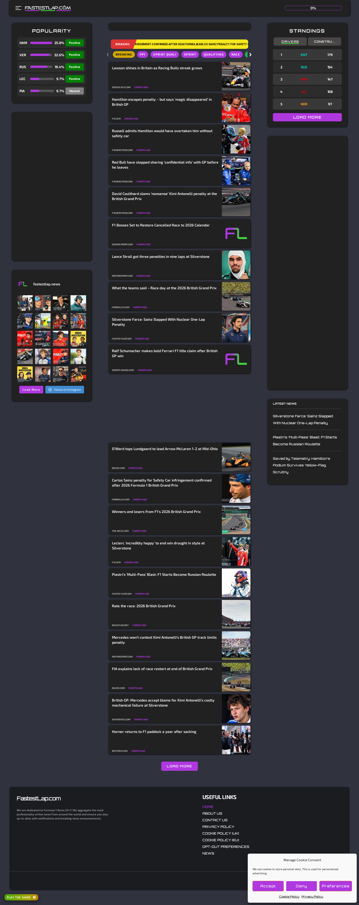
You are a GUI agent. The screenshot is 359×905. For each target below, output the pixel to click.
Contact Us (215, 820)
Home (207, 807)
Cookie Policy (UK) (220, 833)
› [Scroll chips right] (251, 54)
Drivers (290, 41)
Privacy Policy (312, 896)
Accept (268, 886)
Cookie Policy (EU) (220, 840)
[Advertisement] (51, 186)
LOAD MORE (179, 766)
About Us (212, 813)
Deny (301, 886)
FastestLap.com (38, 798)
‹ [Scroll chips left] (108, 54)
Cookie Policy (289, 896)
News (208, 853)
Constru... (324, 41)
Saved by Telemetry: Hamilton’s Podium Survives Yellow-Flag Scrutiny (301, 465)
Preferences (336, 886)
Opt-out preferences (225, 847)
